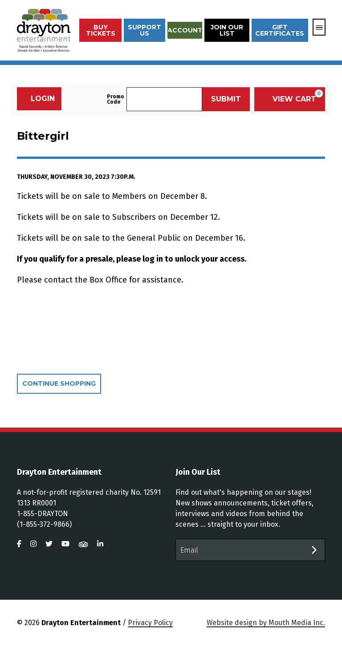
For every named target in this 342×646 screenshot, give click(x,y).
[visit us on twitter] (49, 544)
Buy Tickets (100, 30)
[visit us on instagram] (33, 544)
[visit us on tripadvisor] (83, 544)
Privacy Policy (150, 622)
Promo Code (115, 99)
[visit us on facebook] (19, 544)
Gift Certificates (279, 30)
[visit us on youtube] (65, 544)
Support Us (144, 30)
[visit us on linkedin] (100, 544)
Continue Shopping (59, 384)
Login (38, 98)
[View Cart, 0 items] (289, 99)
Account (185, 30)
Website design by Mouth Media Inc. (266, 622)
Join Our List (227, 30)
